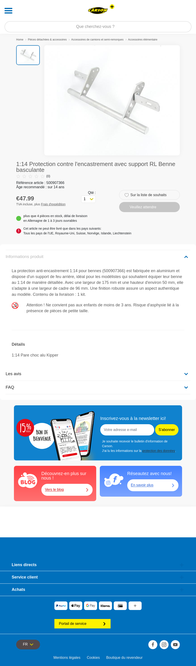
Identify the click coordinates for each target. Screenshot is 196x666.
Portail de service (82, 624)
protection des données (158, 451)
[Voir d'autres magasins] (112, 6)
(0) (33, 176)
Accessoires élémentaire (143, 39)
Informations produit (24, 256)
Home (19, 39)
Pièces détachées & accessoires (47, 39)
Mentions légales (66, 657)
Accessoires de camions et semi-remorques (97, 39)
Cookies (93, 657)
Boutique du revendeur (124, 657)
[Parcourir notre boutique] (98, 26)
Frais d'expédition (53, 204)
